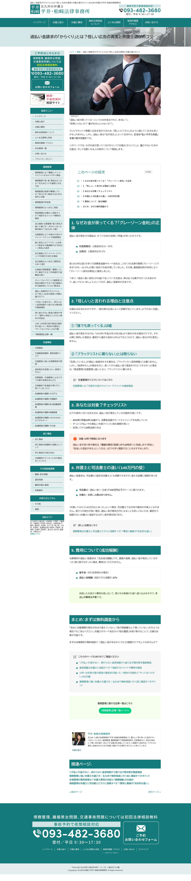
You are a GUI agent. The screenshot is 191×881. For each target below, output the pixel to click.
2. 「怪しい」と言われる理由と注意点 (100, 185)
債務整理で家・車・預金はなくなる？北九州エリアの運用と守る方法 (48, 183)
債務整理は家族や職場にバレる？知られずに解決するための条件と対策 (48, 194)
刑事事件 (39, 490)
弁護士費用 (76, 22)
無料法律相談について (95, 22)
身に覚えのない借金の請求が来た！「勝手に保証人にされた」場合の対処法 (48, 315)
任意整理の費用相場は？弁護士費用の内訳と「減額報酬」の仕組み (101, 780)
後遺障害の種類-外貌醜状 (46, 399)
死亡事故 (39, 439)
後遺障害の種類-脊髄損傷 (46, 412)
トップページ (40, 22)
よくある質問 (114, 22)
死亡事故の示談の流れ (45, 453)
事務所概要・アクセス (44, 143)
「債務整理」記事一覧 (44, 334)
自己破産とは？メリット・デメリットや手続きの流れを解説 (48, 254)
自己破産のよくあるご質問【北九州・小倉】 (48, 262)
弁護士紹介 (58, 22)
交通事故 (39, 348)
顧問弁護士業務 (42, 485)
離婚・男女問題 (41, 474)
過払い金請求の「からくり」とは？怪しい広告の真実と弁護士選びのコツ (48, 294)
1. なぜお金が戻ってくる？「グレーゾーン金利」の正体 (108, 180)
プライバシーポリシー (44, 159)
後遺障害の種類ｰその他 (45, 426)
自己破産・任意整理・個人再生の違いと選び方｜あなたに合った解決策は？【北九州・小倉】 (48, 226)
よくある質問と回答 (43, 138)
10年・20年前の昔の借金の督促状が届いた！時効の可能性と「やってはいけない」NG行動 (48, 326)
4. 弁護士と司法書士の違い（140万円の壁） (103, 196)
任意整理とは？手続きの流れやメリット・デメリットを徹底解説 (103, 386)
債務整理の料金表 (43, 202)
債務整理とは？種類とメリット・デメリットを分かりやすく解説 (48, 173)
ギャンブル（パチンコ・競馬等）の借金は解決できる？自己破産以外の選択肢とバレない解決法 (48, 283)
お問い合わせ (151, 22)
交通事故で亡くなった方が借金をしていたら (48, 459)
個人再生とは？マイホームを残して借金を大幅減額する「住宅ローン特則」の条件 (49, 245)
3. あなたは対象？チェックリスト (98, 191)
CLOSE (148, 172)
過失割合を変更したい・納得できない (48, 370)
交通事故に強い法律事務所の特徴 (48, 362)
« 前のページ (75, 792)
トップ (71, 52)
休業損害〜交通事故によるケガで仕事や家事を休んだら (48, 378)
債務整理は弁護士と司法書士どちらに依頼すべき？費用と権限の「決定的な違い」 (112, 531)
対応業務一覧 (41, 148)
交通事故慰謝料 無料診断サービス (48, 354)
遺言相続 (39, 480)
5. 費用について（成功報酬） (96, 201)
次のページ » (154, 792)
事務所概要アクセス (132, 22)
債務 (78, 52)
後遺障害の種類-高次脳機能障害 (48, 405)
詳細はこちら (35, 534)
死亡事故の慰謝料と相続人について (48, 446)
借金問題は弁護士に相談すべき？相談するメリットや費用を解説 (110, 668)
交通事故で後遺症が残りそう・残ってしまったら (48, 386)
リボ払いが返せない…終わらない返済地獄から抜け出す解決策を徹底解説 (115, 663)
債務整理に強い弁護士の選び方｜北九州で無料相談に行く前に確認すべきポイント (109, 776)
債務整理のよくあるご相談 (46, 207)
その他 (38, 504)
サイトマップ (143, 849)
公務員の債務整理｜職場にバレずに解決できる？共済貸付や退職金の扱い (48, 272)
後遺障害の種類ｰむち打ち (46, 394)
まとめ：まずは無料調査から (96, 206)
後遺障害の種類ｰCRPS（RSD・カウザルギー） (48, 419)
